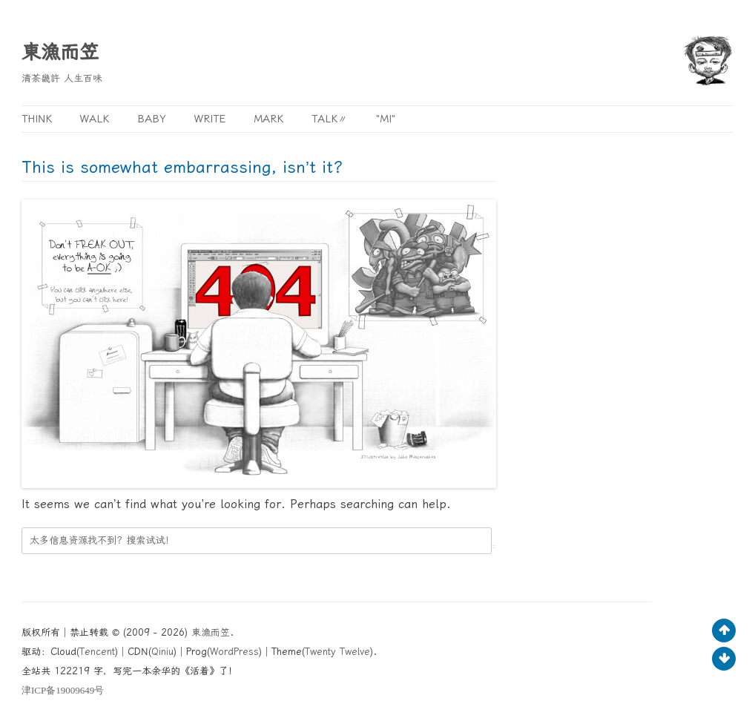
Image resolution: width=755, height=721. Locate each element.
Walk (94, 119)
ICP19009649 (63, 690)
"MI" (385, 119)
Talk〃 (329, 119)
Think (37, 119)
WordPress (234, 651)
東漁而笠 (60, 52)
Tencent (97, 651)
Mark (268, 119)
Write (209, 119)
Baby (151, 119)
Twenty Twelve (337, 651)
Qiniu (162, 651)
